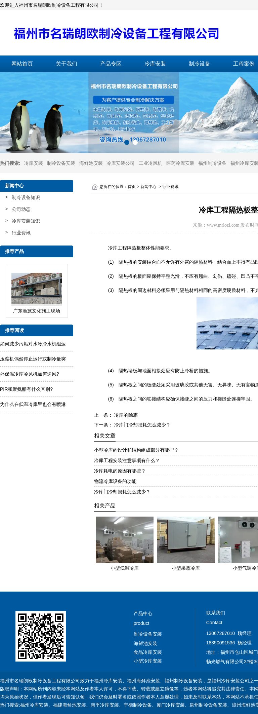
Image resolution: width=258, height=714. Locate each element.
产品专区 (111, 64)
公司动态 (21, 209)
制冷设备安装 (61, 163)
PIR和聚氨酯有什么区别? (26, 389)
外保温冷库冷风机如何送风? (29, 374)
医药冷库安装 (180, 163)
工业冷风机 (150, 163)
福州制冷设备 (212, 163)
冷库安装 (155, 64)
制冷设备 (199, 64)
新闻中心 (148, 186)
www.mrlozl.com (223, 225)
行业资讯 (21, 232)
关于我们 (66, 64)
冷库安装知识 (26, 221)
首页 (132, 186)
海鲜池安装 (91, 163)
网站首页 (22, 64)
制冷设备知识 (26, 197)
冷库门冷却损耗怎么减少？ (142, 424)
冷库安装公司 (120, 163)
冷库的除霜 (125, 415)
